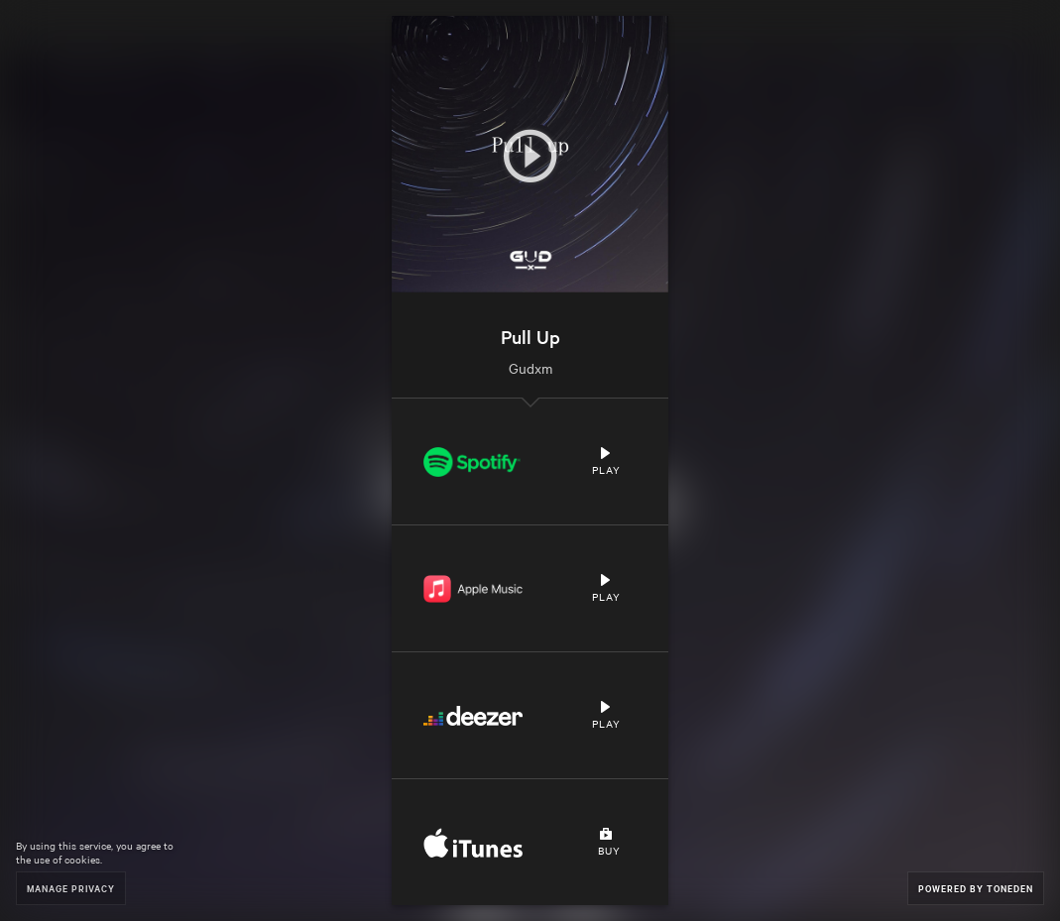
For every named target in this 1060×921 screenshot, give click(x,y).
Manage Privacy (71, 887)
